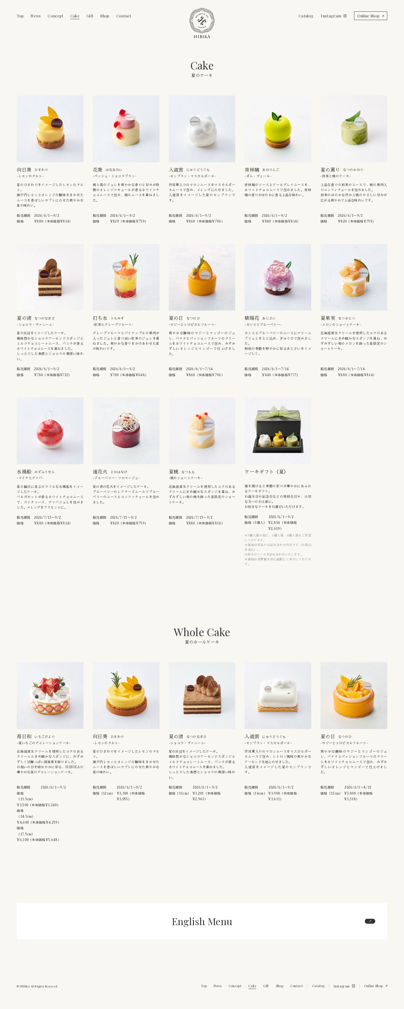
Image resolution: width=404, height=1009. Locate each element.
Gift (89, 15)
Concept (55, 15)
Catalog (306, 15)
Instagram (331, 15)
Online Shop (368, 15)
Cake (75, 15)
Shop (104, 15)
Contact (123, 15)
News (36, 15)
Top (20, 15)
